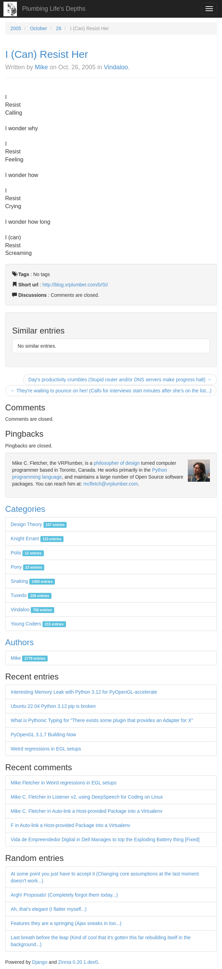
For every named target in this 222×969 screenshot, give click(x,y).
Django (39, 962)
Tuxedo (31, 595)
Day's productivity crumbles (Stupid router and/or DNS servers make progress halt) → (120, 379)
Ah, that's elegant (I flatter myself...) (49, 909)
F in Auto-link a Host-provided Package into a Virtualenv (70, 825)
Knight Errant (37, 538)
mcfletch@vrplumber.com (110, 484)
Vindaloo (116, 67)
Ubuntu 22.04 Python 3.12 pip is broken (53, 706)
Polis (27, 552)
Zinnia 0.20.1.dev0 (78, 962)
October (38, 28)
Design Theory (39, 524)
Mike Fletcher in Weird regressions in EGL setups (64, 782)
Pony (27, 567)
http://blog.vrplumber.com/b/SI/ (75, 284)
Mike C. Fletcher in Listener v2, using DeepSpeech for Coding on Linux (87, 797)
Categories (25, 509)
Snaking (33, 581)
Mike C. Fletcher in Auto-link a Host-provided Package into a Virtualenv (86, 811)
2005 (15, 28)
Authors (19, 642)
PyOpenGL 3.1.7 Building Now (43, 734)
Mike (41, 67)
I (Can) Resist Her (46, 54)
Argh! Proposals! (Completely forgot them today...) (64, 895)
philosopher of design (117, 463)
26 (58, 28)
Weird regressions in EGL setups (46, 749)
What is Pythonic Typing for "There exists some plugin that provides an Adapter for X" (102, 720)
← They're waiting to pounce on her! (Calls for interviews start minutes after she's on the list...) (110, 390)
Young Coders (38, 623)
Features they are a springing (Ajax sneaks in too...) (66, 923)
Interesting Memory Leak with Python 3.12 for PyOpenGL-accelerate (84, 692)
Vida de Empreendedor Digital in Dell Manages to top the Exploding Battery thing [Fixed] (105, 839)
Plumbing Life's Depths (54, 8)
